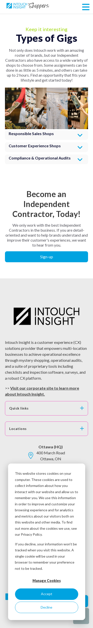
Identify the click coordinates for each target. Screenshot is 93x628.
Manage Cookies (46, 580)
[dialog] (46, 542)
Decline (46, 607)
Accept (46, 594)
